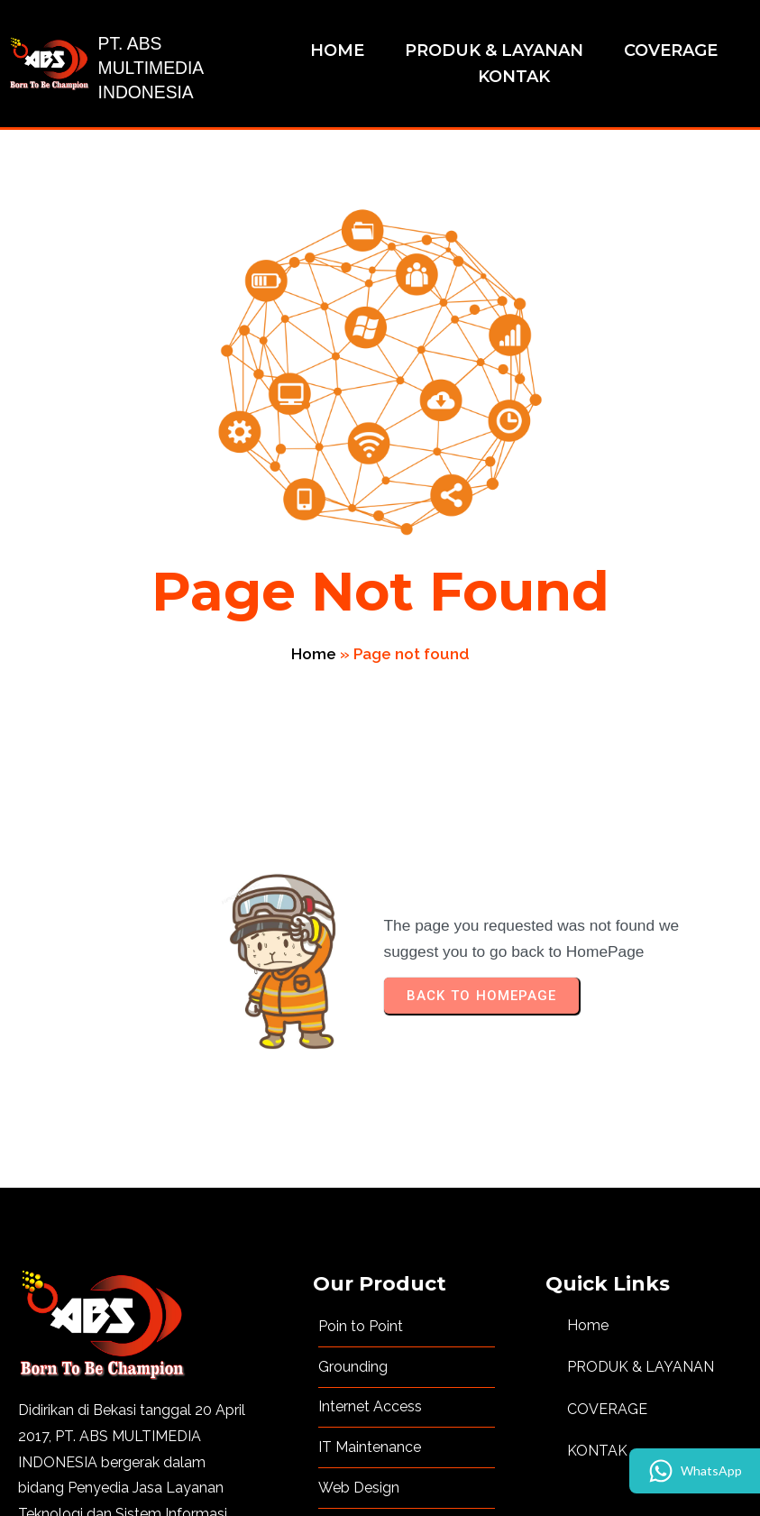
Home (503, 459)
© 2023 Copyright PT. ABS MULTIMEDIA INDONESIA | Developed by (331, 1475)
